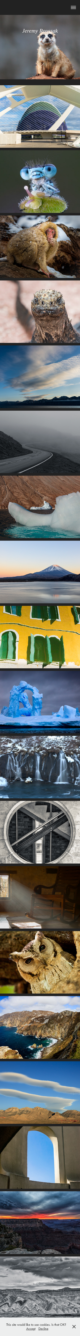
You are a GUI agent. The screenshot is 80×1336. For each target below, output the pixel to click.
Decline (43, 1329)
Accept (30, 1329)
